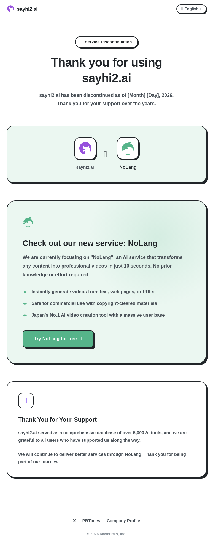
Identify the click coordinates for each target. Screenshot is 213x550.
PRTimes (91, 520)
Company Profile (123, 520)
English (191, 9)
